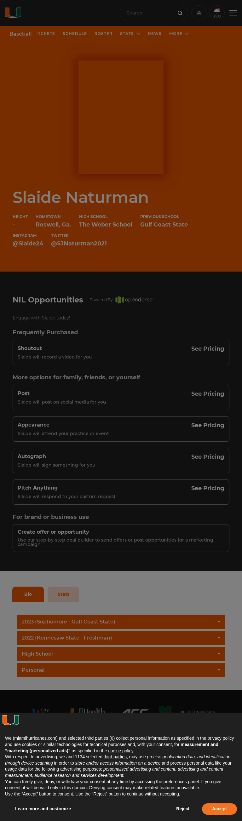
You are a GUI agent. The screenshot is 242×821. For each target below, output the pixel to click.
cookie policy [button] (120, 750)
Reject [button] (182, 808)
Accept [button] (219, 808)
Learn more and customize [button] (43, 808)
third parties (115, 756)
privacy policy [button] (220, 738)
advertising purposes (80, 769)
